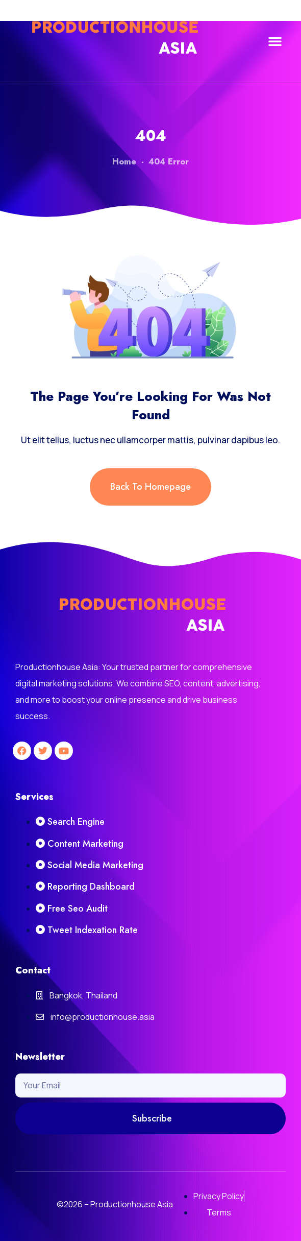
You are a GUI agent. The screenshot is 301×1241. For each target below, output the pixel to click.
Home (124, 162)
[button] (275, 41)
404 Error (168, 162)
